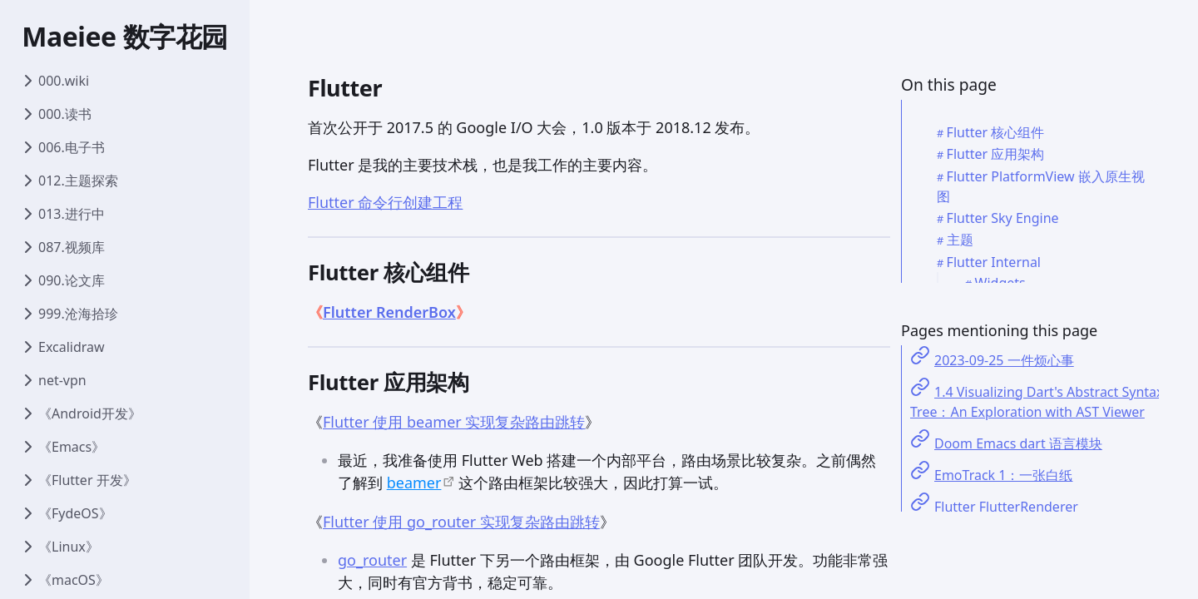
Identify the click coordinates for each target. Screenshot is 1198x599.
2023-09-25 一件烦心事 (1004, 360)
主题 (960, 239)
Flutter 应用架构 (996, 154)
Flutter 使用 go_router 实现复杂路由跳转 (461, 522)
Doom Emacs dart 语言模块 (1018, 443)
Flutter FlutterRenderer (1006, 507)
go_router (372, 560)
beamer (414, 483)
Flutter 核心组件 (996, 132)
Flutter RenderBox (389, 312)
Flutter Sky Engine (1003, 218)
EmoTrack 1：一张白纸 (1003, 475)
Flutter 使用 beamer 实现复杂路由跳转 (454, 422)
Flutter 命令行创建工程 (385, 202)
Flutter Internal (994, 262)
